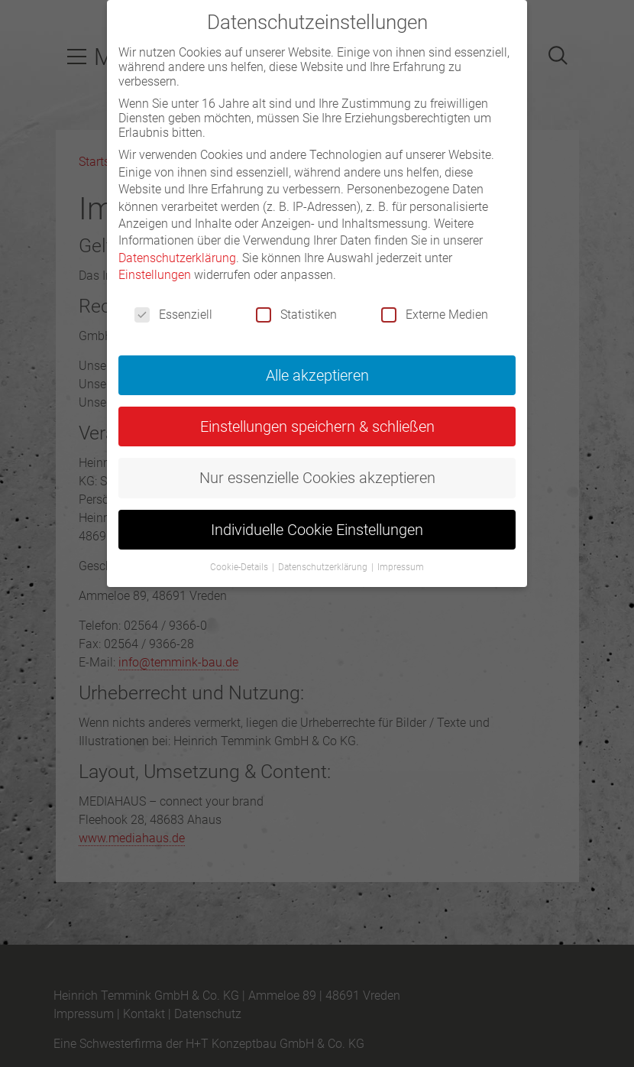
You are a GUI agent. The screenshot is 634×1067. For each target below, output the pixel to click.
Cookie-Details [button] (240, 567)
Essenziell (173, 314)
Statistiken (296, 314)
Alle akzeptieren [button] (317, 375)
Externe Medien (434, 314)
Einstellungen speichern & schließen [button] (317, 426)
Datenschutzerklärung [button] (324, 567)
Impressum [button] (400, 567)
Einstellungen (154, 275)
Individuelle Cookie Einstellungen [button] (317, 530)
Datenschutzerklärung (177, 258)
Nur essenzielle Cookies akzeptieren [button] (317, 478)
